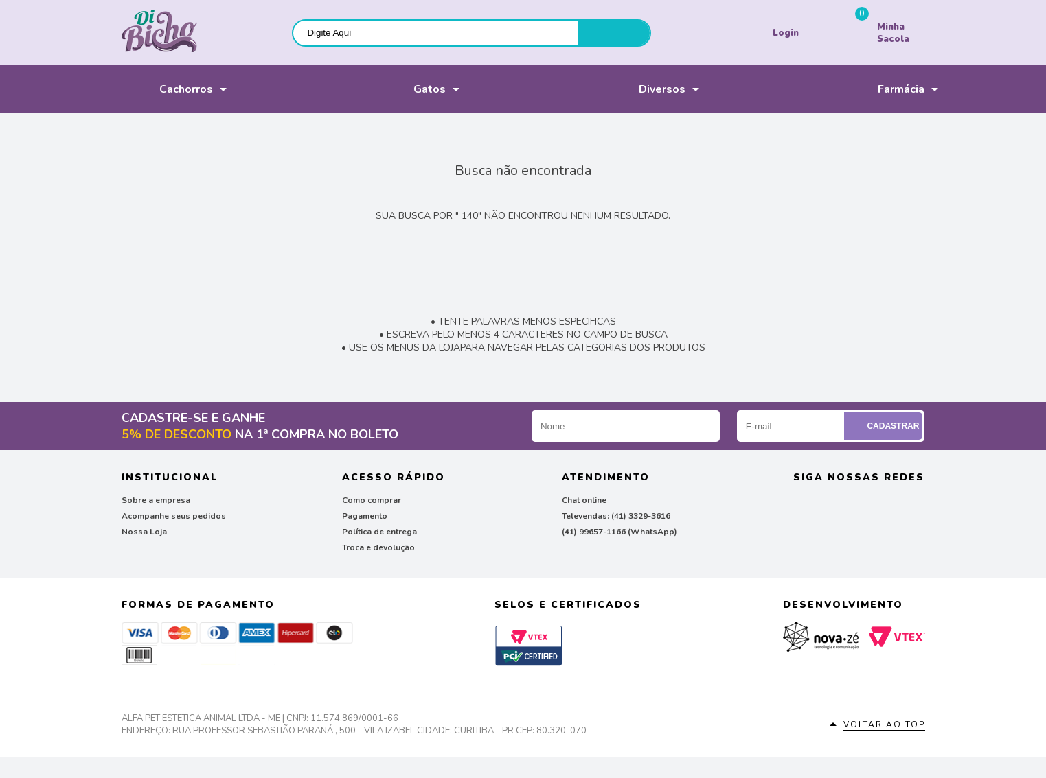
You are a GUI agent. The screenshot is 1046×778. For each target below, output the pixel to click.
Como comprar (371, 500)
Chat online (584, 500)
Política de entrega (379, 531)
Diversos (643, 89)
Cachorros (167, 89)
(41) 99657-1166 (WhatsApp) (619, 531)
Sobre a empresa (156, 500)
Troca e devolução (378, 547)
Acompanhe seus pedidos (174, 515)
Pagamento (364, 515)
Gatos (407, 89)
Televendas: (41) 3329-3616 (616, 515)
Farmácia (882, 89)
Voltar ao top (884, 724)
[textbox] (435, 33)
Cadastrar (885, 426)
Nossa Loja (144, 531)
